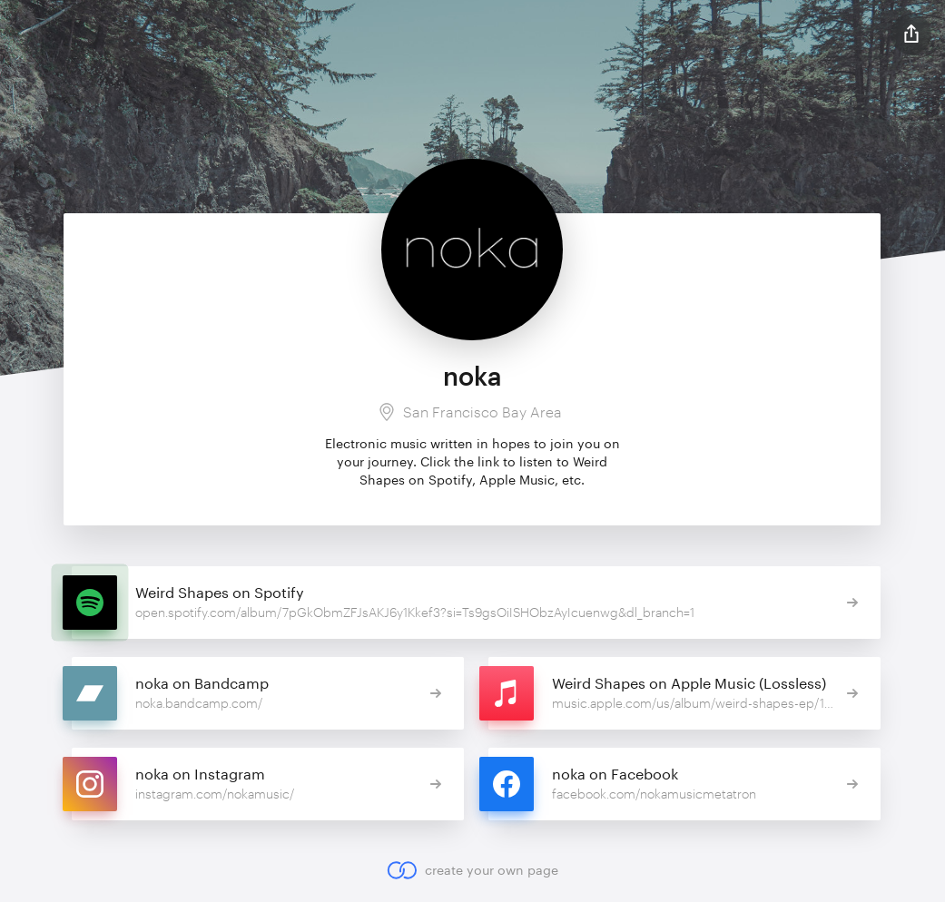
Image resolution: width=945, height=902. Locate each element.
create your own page (472, 870)
